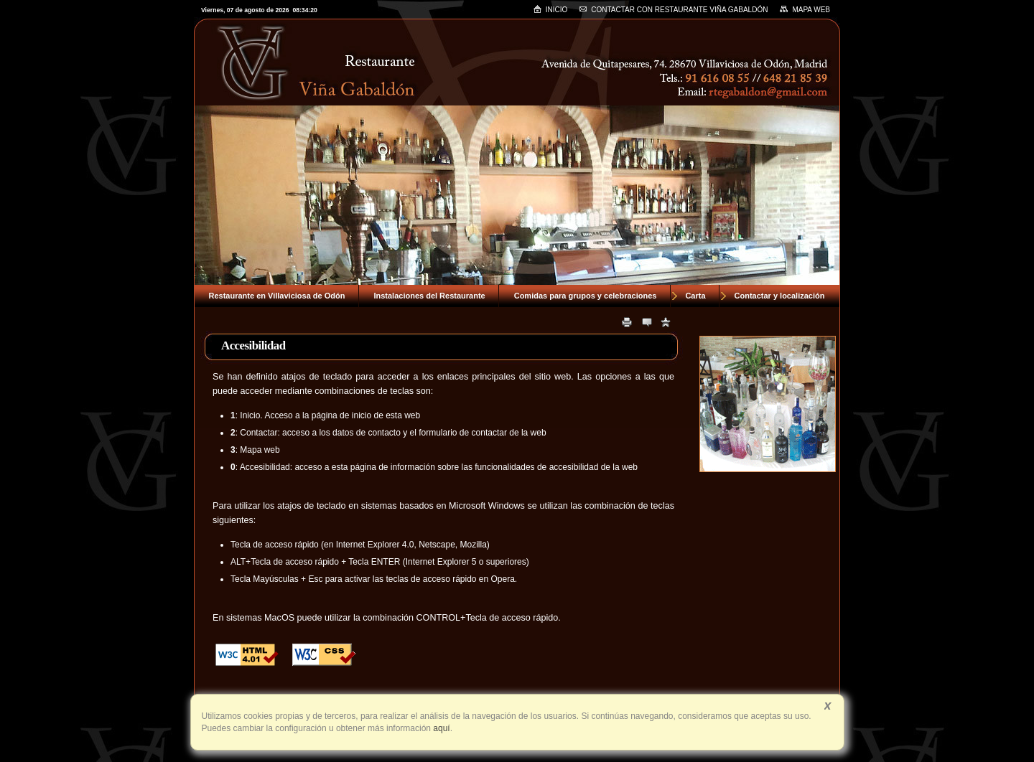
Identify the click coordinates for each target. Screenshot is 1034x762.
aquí (440, 728)
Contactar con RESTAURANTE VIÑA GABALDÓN (673, 10)
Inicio (550, 9)
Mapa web (804, 9)
